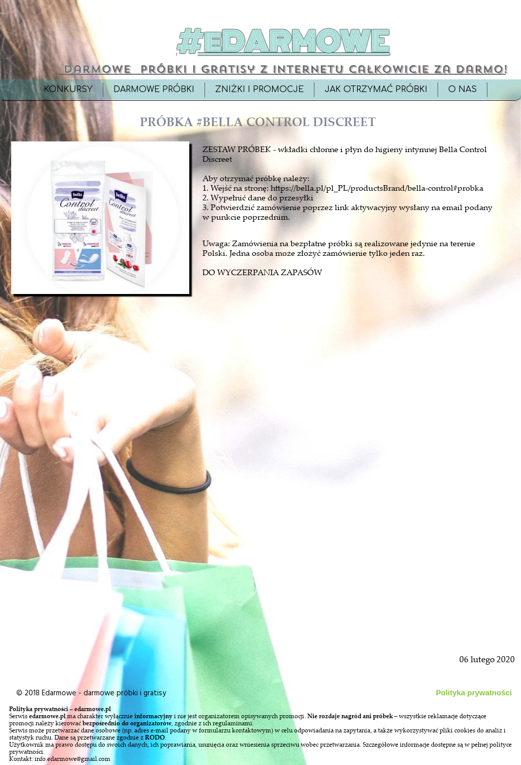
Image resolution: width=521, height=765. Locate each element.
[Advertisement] (101, 530)
